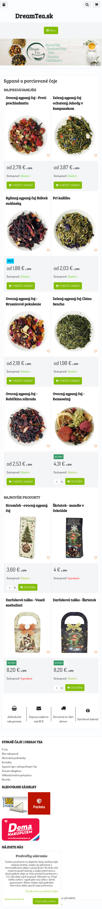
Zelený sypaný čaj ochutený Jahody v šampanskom (68, 103)
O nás (5, 749)
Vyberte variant (21, 185)
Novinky (6, 779)
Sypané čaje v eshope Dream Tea (19, 766)
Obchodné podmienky (14, 758)
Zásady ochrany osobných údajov (41, 891)
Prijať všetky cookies (45, 901)
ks (58, 481)
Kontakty (7, 762)
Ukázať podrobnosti (14, 899)
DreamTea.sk (34, 15)
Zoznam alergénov (11, 771)
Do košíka (75, 481)
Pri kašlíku (61, 198)
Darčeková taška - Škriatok (74, 600)
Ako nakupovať (10, 753)
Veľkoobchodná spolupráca (16, 775)
